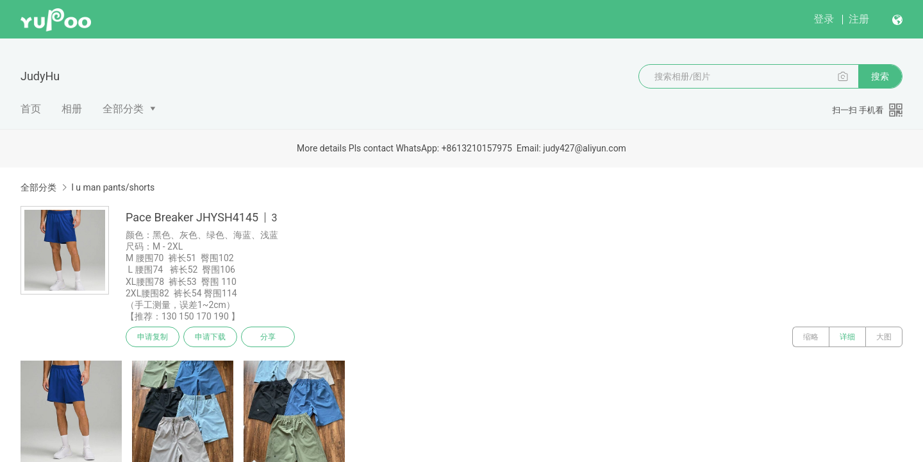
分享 (268, 336)
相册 (72, 109)
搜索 (880, 76)
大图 (884, 336)
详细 (847, 336)
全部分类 (123, 109)
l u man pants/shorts (112, 187)
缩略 (811, 336)
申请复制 (152, 336)
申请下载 (210, 336)
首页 (31, 109)
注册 (859, 19)
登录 (823, 19)
